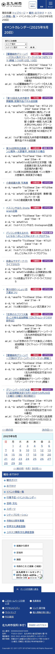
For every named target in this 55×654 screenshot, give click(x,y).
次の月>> (37, 468)
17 (27, 455)
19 (42, 455)
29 (13, 463)
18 (34, 455)
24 (27, 459)
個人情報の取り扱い (42, 612)
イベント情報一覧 (15, 492)
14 (5, 455)
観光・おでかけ (36, 13)
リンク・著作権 (39, 608)
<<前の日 (7, 430)
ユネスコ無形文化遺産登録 (20, 532)
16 (20, 455)
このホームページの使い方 (15, 602)
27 (49, 459)
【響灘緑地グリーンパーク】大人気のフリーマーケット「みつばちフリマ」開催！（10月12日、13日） (29, 57)
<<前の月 (18, 468)
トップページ (19, 13)
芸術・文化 (12, 503)
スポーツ (11, 509)
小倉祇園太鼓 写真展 (17, 183)
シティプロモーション (17, 515)
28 (6, 463)
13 (49, 450)
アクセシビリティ (12, 608)
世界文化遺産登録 (16, 526)
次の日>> (47, 430)
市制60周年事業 (15, 521)
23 (20, 459)
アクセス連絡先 (32, 5)
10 (27, 450)
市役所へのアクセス (37, 625)
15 (13, 455)
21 (5, 459)
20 (49, 455)
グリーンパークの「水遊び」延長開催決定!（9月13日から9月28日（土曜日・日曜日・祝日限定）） (28, 393)
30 (20, 463)
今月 (27, 468)
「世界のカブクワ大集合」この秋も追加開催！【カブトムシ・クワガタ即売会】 (29, 317)
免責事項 (37, 601)
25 (34, 459)
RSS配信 (9, 617)
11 (34, 450)
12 (42, 450)
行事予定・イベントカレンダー (21, 497)
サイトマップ (10, 612)
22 (13, 459)
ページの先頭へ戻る (29, 589)
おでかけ (11, 486)
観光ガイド (12, 480)
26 (42, 459)
